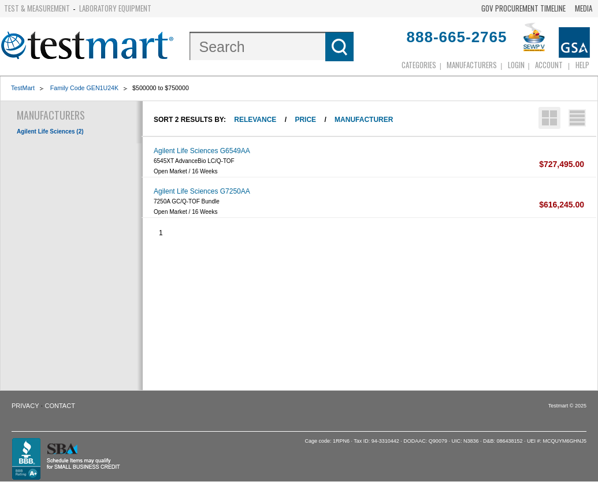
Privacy (25, 405)
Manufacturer (364, 120)
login (516, 65)
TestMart (23, 87)
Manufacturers (472, 65)
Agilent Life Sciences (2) (50, 131)
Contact (60, 405)
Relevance (255, 120)
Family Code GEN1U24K (84, 87)
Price (305, 120)
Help (582, 65)
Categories (419, 65)
